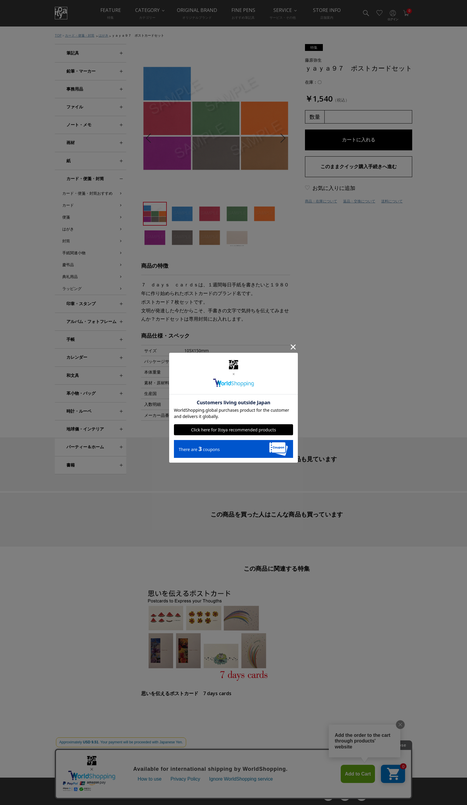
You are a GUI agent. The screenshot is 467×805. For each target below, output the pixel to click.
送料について (392, 201)
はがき (103, 35)
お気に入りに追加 (333, 187)
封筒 (66, 241)
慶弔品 (68, 264)
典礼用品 (70, 276)
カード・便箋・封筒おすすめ (87, 193)
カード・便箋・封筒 (79, 35)
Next (280, 138)
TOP (58, 35)
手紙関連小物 (73, 252)
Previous (150, 138)
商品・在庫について (321, 201)
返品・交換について (359, 201)
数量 (314, 116)
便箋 (66, 217)
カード (68, 205)
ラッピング (72, 288)
